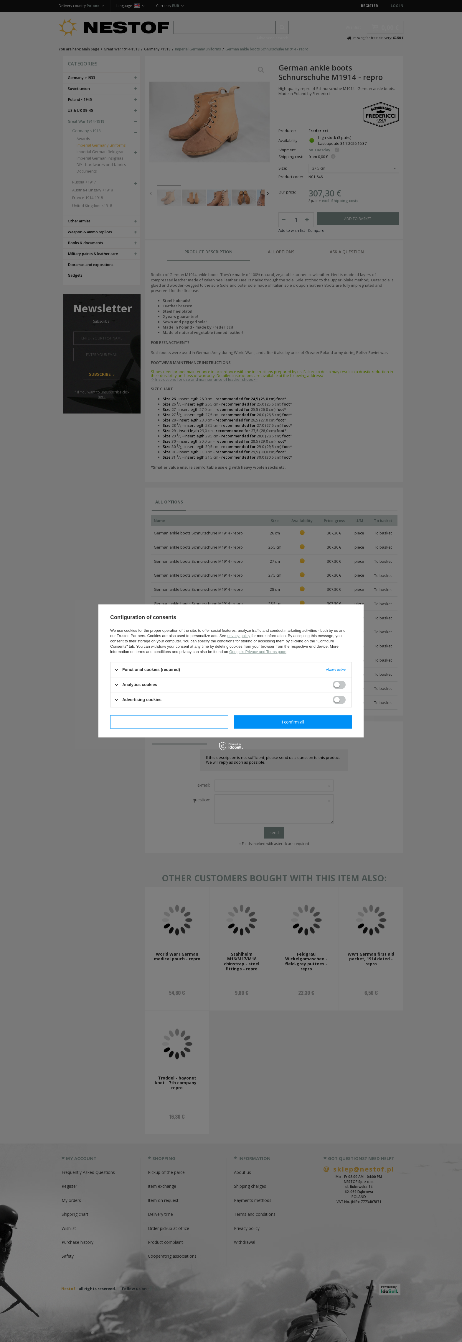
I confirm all (293, 722)
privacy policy (238, 636)
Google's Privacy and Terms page (257, 651)
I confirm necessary (169, 722)
